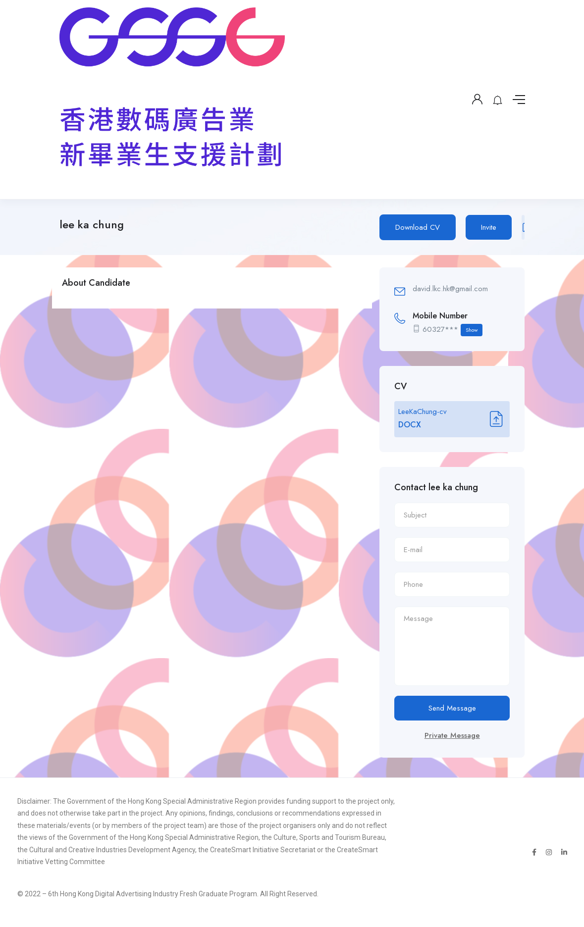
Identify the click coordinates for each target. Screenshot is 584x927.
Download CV (417, 227)
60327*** (452, 330)
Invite (488, 227)
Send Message (452, 708)
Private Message (452, 735)
